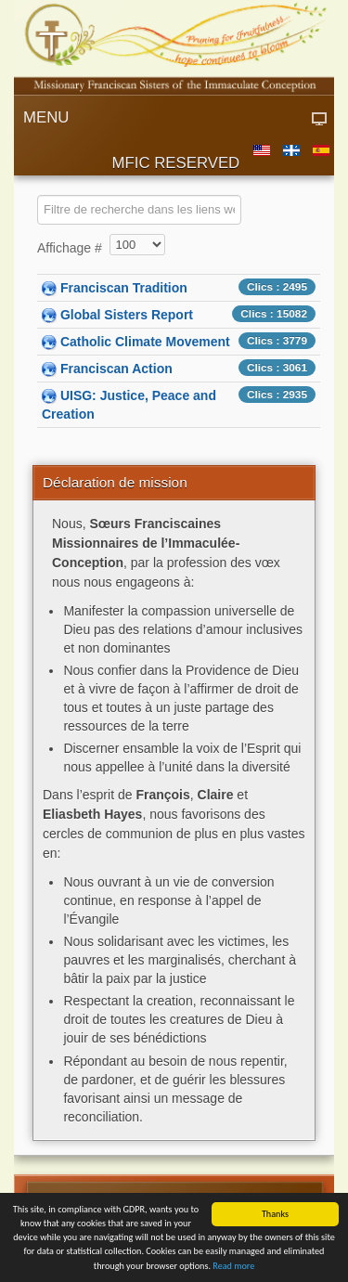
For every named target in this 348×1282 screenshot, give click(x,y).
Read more (233, 1268)
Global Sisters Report (126, 314)
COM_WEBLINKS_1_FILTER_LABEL (37, 195)
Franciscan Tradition (123, 287)
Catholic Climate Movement (145, 341)
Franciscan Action (116, 368)
